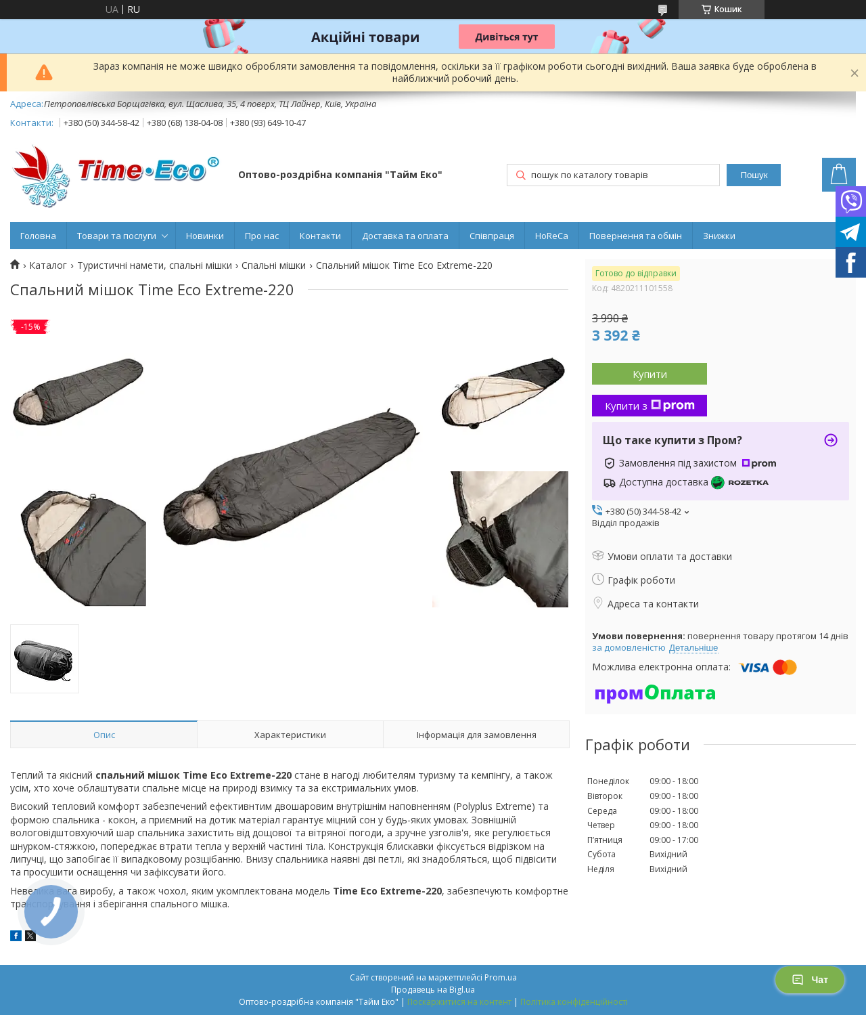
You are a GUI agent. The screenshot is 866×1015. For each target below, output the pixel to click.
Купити (650, 374)
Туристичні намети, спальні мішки (154, 265)
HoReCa (551, 236)
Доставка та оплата (405, 236)
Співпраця (492, 236)
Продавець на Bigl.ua (433, 989)
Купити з (650, 405)
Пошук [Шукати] (753, 175)
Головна (38, 236)
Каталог (48, 265)
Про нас (262, 236)
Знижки (719, 236)
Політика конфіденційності (574, 1002)
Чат (810, 980)
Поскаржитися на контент (459, 1002)
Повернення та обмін (635, 236)
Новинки (205, 236)
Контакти (320, 236)
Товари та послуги (116, 236)
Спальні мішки (274, 265)
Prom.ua (500, 977)
